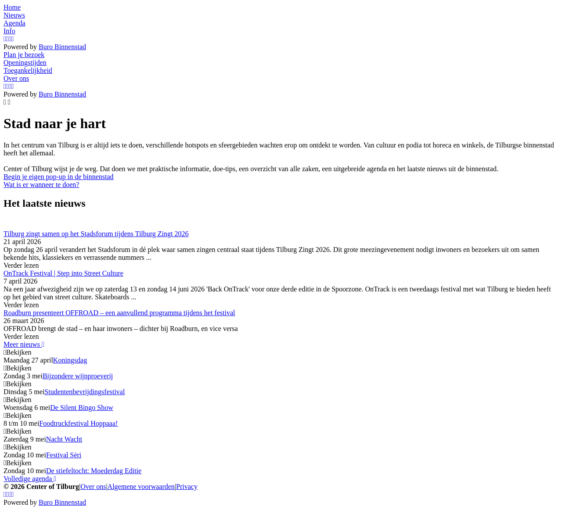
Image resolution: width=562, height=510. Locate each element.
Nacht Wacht (64, 439)
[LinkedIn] (12, 39)
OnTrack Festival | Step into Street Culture (63, 273)
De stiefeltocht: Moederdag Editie (93, 470)
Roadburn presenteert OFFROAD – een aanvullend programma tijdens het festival (119, 312)
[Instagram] (5, 39)
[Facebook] (7, 39)
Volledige (30, 478)
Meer (24, 344)
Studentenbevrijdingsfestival (84, 391)
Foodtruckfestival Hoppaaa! (78, 423)
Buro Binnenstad (62, 46)
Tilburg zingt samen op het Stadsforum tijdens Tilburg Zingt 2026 (96, 233)
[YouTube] (10, 39)
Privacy (187, 486)
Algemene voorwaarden (141, 486)
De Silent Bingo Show (81, 407)
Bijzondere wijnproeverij (78, 376)
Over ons (93, 486)
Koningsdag (70, 360)
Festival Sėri (63, 455)
